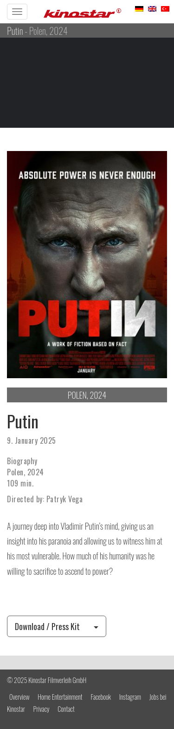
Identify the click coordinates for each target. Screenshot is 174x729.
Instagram (130, 697)
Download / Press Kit (56, 626)
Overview (19, 697)
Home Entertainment (60, 697)
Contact (66, 709)
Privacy (41, 709)
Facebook (100, 697)
